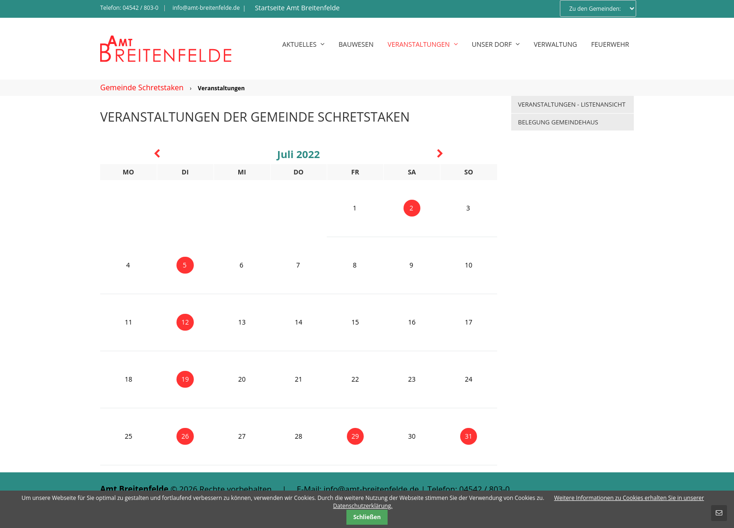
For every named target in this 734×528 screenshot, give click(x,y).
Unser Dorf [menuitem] (496, 44)
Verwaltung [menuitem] (555, 44)
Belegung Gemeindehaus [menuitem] (558, 122)
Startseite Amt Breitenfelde (297, 7)
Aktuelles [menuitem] (303, 44)
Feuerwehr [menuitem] (610, 44)
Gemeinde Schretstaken (142, 87)
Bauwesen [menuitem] (356, 44)
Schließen (367, 517)
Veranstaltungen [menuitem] (423, 44)
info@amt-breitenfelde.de (206, 8)
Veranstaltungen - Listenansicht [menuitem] (572, 104)
